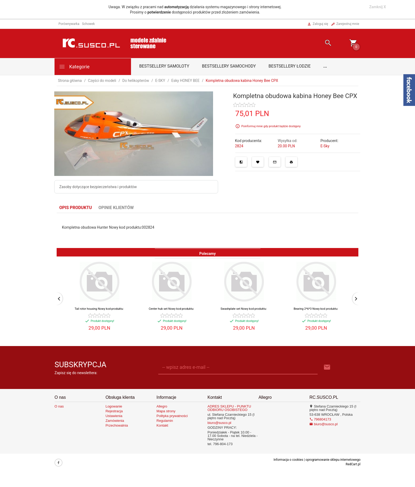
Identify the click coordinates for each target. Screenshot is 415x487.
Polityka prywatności (172, 416)
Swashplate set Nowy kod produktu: (243, 309)
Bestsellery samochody (229, 66)
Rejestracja (114, 411)
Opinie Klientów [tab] (116, 207)
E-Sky (325, 146)
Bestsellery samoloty (164, 66)
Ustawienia (114, 416)
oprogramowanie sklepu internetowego (332, 460)
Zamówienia (115, 421)
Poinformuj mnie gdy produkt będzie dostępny (271, 126)
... (325, 66)
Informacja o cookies (288, 460)
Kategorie (74, 66)
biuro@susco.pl (219, 423)
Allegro (161, 406)
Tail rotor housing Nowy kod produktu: (99, 309)
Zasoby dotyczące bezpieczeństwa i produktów (98, 187)
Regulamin (164, 421)
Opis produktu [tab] (75, 207)
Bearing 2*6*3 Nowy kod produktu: (316, 309)
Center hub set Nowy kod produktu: (171, 309)
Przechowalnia (117, 425)
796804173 (320, 419)
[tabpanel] (207, 230)
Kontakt (162, 425)
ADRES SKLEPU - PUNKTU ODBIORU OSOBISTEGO (229, 408)
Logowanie (114, 406)
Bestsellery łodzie (290, 66)
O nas (59, 406)
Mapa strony (165, 411)
